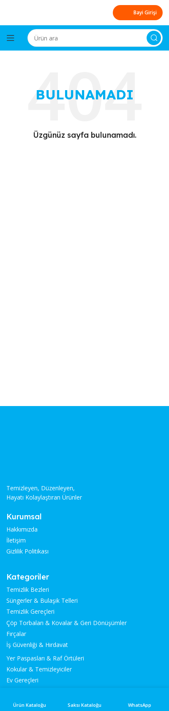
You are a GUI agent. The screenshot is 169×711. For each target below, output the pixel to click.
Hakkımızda (22, 529)
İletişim (16, 540)
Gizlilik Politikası (27, 551)
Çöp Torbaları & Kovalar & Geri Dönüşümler (66, 623)
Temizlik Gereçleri (30, 611)
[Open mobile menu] (10, 37)
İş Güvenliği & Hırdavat (37, 645)
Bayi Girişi (138, 13)
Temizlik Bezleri (27, 589)
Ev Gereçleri (22, 680)
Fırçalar (16, 634)
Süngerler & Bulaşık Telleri (42, 600)
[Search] (95, 38)
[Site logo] (38, 12)
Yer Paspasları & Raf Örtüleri (45, 658)
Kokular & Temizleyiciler (39, 669)
